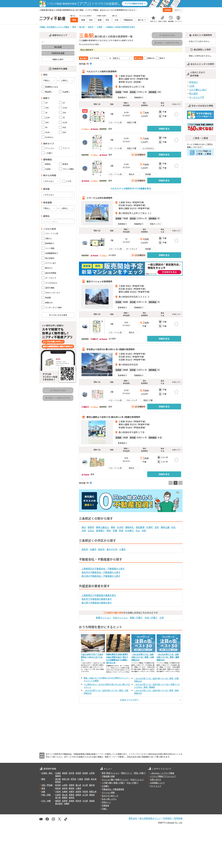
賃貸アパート (126, 773)
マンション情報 (108, 792)
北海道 (58, 773)
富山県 (78, 785)
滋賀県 (78, 791)
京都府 (71, 791)
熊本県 (78, 800)
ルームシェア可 (196, 97)
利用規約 (167, 818)
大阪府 (58, 791)
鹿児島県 (59, 803)
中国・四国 (46, 794)
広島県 (58, 794)
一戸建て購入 (107, 782)
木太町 (120, 527)
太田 (84, 530)
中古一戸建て (151, 617)
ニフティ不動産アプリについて (163, 776)
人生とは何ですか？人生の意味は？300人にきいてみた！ (92, 657)
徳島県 (92, 794)
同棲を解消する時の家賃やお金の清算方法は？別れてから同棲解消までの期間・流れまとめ (117, 658)
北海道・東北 (46, 773)
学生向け (193, 82)
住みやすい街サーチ (110, 795)
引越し (104, 808)
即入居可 (193, 93)
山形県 (92, 773)
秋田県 (85, 773)
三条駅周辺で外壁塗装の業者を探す (99, 595)
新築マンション (103, 617)
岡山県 (65, 794)
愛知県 (58, 788)
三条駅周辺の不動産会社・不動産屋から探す (103, 568)
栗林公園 (165, 527)
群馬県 (58, 781)
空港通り (100, 530)
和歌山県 (93, 791)
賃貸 (103, 773)
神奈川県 (65, 779)
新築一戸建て (136, 617)
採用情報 (178, 818)
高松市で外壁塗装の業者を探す (97, 598)
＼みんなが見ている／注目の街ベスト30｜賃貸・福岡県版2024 (168, 657)
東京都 (58, 779)
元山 (138, 530)
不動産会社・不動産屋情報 (113, 789)
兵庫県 (65, 791)
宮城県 (78, 773)
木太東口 (129, 530)
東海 (43, 788)
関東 (43, 779)
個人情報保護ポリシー (150, 818)
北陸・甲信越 (46, 785)
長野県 (71, 785)
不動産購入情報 (108, 776)
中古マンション (120, 617)
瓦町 (157, 527)
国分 (84, 527)
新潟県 (58, 785)
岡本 (109, 530)
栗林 (113, 527)
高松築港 (140, 527)
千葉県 (80, 779)
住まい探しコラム (109, 799)
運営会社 (133, 818)
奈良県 (85, 791)
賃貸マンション (112, 773)
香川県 (58, 797)
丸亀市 (93, 549)
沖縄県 (66, 803)
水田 (144, 530)
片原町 (149, 527)
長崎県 (71, 800)
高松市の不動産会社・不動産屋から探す (101, 572)
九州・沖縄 (46, 800)
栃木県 (94, 779)
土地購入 (105, 786)
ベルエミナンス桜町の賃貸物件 (101, 71)
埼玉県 (73, 779)
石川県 (85, 785)
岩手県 (71, 773)
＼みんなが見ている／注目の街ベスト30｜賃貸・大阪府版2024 (142, 657)
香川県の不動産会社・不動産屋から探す (101, 575)
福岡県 (58, 800)
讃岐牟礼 (129, 527)
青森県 (65, 773)
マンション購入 (108, 779)
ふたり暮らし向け (197, 89)
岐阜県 (65, 788)
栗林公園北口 (102, 527)
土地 (161, 617)
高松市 (85, 549)
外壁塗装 (105, 805)
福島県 (58, 775)
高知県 (71, 797)
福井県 (92, 785)
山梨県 (65, 785)
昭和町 (91, 527)
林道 (121, 530)
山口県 (85, 794)
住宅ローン (106, 802)
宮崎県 (92, 800)
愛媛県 (65, 797)
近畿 (43, 791)
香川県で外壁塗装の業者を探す (97, 602)
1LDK (191, 85)
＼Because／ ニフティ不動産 (162, 773)
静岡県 (71, 788)
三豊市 (122, 549)
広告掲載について (157, 782)
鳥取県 (71, 794)
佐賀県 (65, 800)
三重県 (78, 788)
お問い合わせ (155, 779)
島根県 (78, 794)
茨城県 (87, 779)
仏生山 (91, 530)
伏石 (173, 527)
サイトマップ (155, 786)
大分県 (85, 800)
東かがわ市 (112, 549)
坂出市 (101, 549)
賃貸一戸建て (139, 773)
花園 (115, 530)
